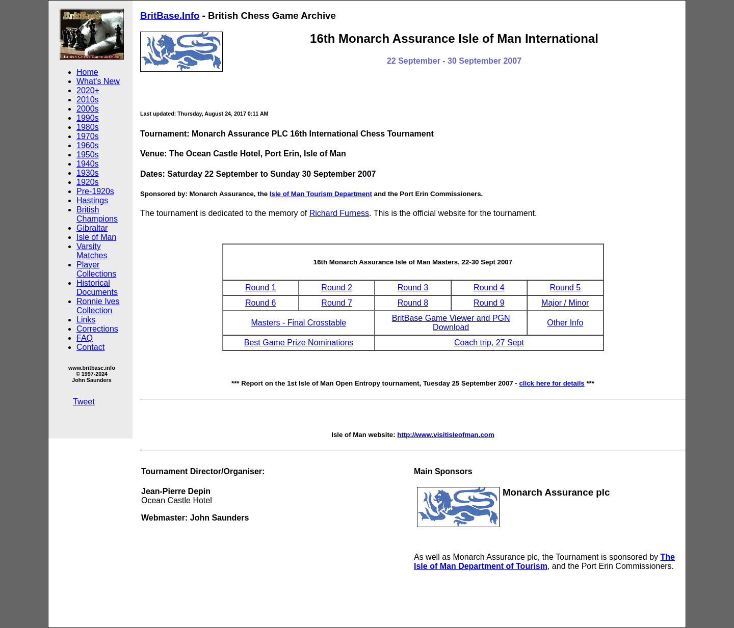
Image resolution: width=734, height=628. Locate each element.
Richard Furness (339, 213)
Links (85, 319)
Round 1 (260, 287)
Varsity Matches (91, 251)
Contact (90, 347)
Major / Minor (565, 302)
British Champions (97, 214)
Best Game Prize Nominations (298, 342)
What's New (98, 81)
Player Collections (96, 269)
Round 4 (489, 287)
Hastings (92, 200)
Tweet (84, 401)
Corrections (97, 328)
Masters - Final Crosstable (299, 322)
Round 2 (336, 287)
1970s (87, 136)
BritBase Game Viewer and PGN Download (451, 323)
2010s (87, 99)
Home (87, 72)
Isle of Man (96, 237)
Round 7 (336, 302)
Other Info (565, 322)
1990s (87, 118)
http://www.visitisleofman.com (445, 435)
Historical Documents (97, 287)
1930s (87, 173)
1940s (87, 163)
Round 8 (413, 302)
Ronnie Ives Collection (98, 306)
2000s (87, 108)
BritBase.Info (169, 15)
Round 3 (413, 287)
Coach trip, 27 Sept (489, 342)
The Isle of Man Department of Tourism (544, 561)
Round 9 (489, 302)
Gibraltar (92, 228)
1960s (87, 145)
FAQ (84, 338)
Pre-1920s (95, 191)
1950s (87, 154)
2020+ (87, 90)
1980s (87, 127)
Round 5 (565, 287)
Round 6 (260, 302)
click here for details (551, 383)
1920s (87, 182)
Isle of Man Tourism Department (321, 194)
